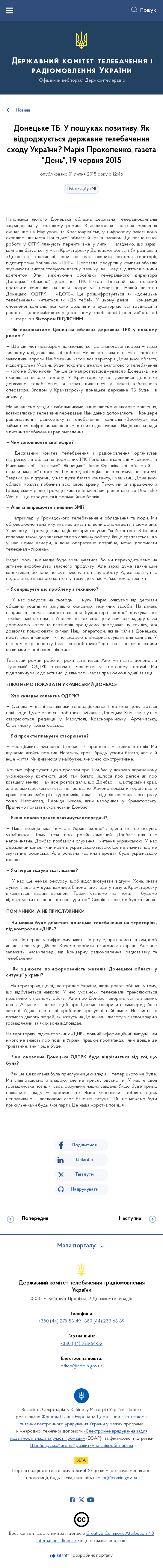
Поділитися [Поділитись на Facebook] (84, 1145)
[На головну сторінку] (81, 57)
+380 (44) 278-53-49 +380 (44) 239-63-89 (82, 1321)
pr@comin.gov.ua (119, 1478)
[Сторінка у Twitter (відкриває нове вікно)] (81, 1499)
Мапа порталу (76, 1246)
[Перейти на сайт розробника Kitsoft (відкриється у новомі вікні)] (60, 1555)
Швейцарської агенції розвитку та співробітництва (81, 1445)
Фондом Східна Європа (66, 1417)
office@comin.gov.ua (81, 1366)
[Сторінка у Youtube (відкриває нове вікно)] (90, 1499)
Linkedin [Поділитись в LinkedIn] (84, 1159)
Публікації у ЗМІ (81, 189)
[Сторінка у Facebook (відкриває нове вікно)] (72, 1499)
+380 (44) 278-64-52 (81, 1343)
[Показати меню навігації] (9, 10)
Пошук (148, 10)
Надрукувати (85, 1189)
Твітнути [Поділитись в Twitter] (84, 1174)
